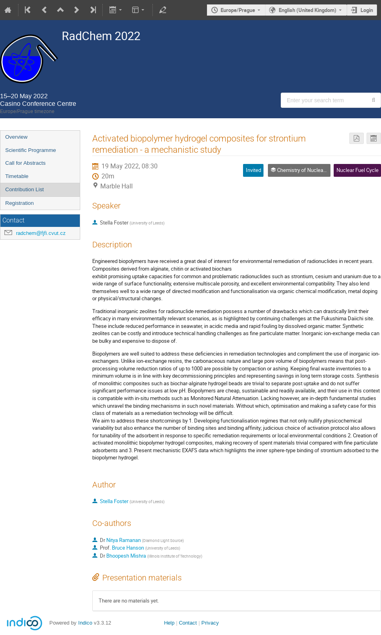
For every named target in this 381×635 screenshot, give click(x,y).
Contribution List (24, 189)
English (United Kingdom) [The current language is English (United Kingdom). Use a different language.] (307, 10)
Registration (19, 203)
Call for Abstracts (25, 163)
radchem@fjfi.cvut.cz (41, 233)
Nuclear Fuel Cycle (357, 170)
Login (367, 10)
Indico (85, 622)
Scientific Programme (30, 150)
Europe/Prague (238, 10)
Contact (188, 622)
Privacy (210, 622)
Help (169, 622)
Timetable (16, 176)
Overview (16, 137)
